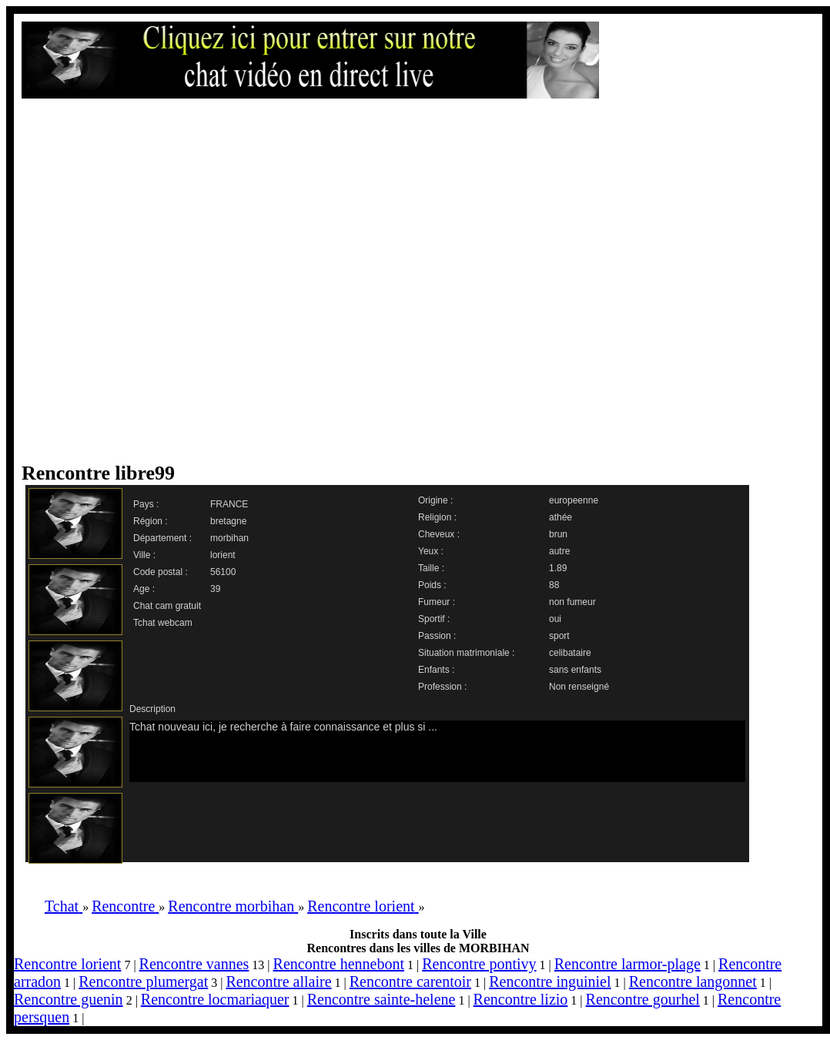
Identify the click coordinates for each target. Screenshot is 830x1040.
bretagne (228, 521)
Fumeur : (436, 602)
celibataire (570, 652)
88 (554, 585)
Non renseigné (579, 686)
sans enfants (575, 669)
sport (559, 635)
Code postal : (160, 572)
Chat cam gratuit (167, 605)
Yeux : (430, 551)
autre (559, 551)
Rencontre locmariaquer (215, 999)
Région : (150, 521)
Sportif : (434, 619)
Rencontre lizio (521, 999)
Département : (162, 538)
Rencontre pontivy (479, 963)
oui (555, 619)
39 (215, 589)
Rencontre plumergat (143, 981)
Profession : (442, 686)
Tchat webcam (162, 622)
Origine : (435, 500)
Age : (144, 589)
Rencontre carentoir (410, 981)
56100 (223, 572)
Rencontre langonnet (693, 981)
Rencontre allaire (278, 981)
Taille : (431, 568)
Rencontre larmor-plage (627, 963)
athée (560, 517)
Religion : (437, 517)
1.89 (558, 568)
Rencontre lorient (67, 963)
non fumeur (572, 602)
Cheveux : (439, 534)
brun (558, 534)
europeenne (573, 500)
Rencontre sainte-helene (381, 999)
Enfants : (436, 669)
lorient (223, 555)
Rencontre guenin (68, 999)
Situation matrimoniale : (466, 652)
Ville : (144, 555)
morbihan (229, 538)
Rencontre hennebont (339, 963)
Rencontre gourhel (643, 999)
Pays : (146, 504)
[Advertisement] (171, 280)
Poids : (432, 585)
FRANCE (229, 504)
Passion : (437, 635)
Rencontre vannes (194, 963)
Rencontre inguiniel (550, 981)
